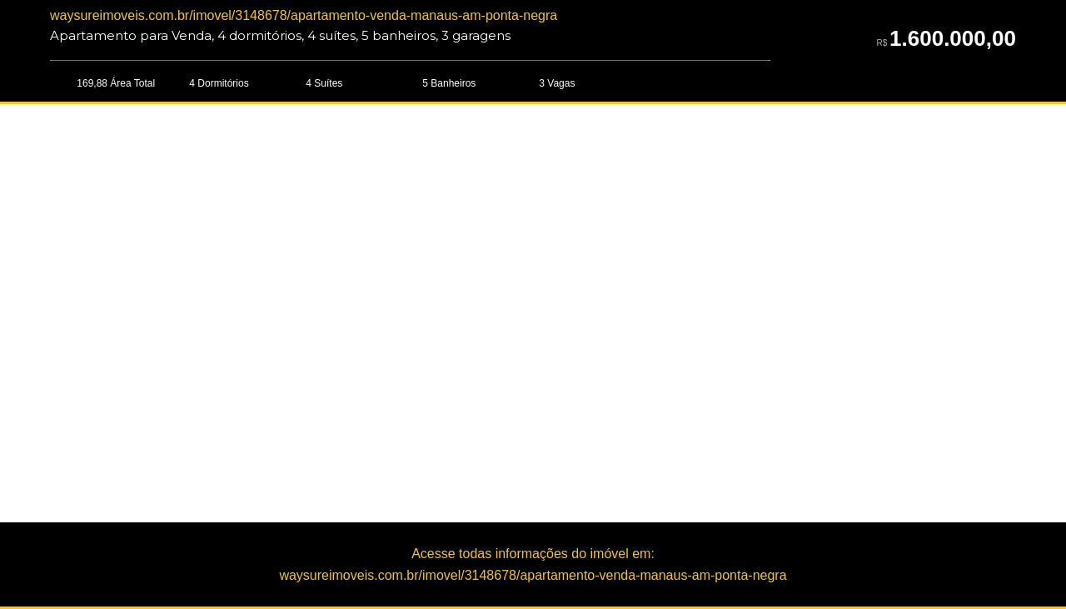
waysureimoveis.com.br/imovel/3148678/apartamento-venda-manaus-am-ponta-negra (303, 15)
